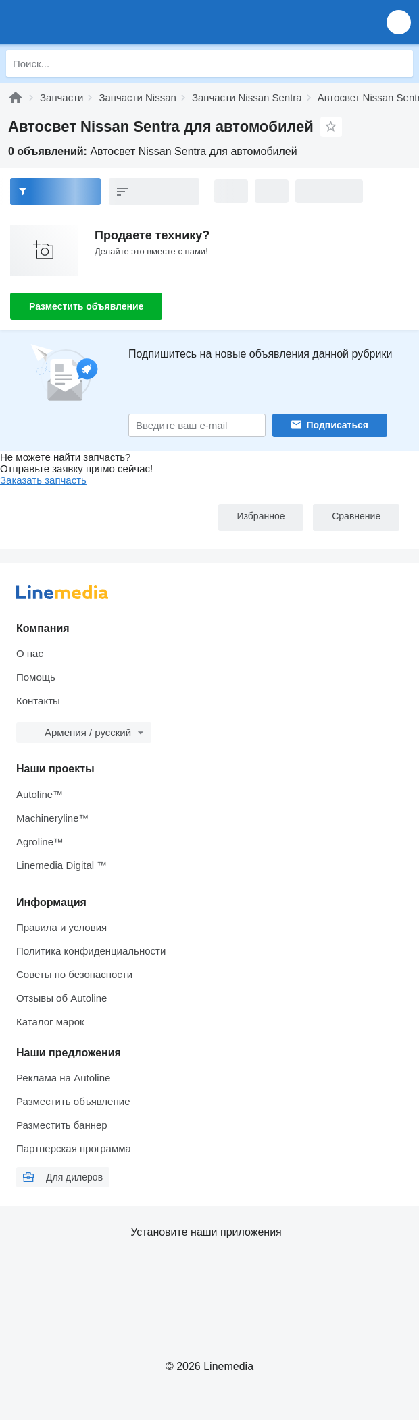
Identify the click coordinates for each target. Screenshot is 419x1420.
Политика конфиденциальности (91, 951)
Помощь (35, 677)
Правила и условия (61, 927)
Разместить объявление (86, 306)
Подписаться (338, 425)
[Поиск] (399, 63)
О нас (29, 653)
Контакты (38, 700)
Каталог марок (50, 1021)
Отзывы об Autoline (61, 998)
